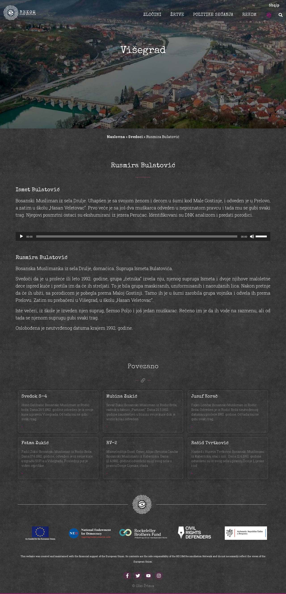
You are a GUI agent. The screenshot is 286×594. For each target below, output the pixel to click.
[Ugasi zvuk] (252, 236)
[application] (143, 236)
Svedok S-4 (34, 396)
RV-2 (111, 443)
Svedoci (135, 136)
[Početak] (21, 236)
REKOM (249, 15)
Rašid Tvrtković (210, 443)
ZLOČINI (152, 15)
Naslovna (116, 136)
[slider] (137, 236)
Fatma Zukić (35, 443)
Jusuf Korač (204, 396)
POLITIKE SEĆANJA (213, 15)
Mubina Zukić (121, 396)
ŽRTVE (177, 15)
